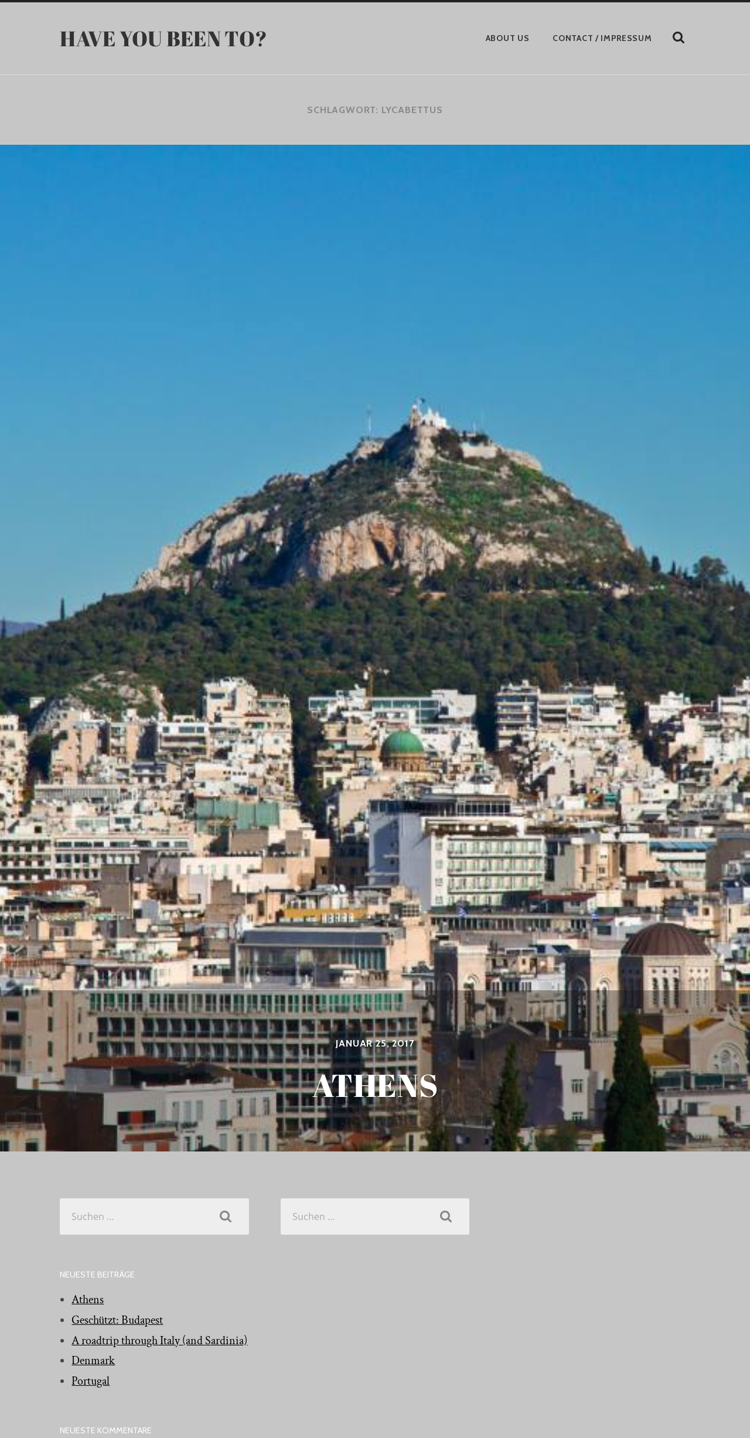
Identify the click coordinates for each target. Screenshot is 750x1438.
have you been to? (163, 38)
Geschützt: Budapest (117, 1320)
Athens (87, 1299)
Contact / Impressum (602, 38)
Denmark (93, 1360)
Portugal (90, 1381)
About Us (508, 38)
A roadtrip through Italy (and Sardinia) (159, 1340)
